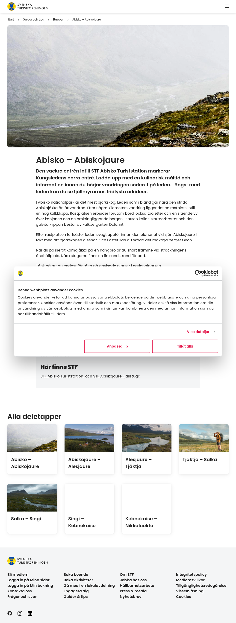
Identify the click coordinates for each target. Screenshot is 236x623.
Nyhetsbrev (131, 596)
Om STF (127, 574)
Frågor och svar (22, 596)
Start (10, 19)
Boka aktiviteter (78, 580)
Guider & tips (76, 596)
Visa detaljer (198, 331)
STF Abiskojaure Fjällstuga (116, 376)
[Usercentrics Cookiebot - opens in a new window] (198, 273)
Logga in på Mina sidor (28, 580)
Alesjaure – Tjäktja (138, 463)
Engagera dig (76, 591)
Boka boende (76, 574)
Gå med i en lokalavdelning (89, 585)
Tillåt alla (185, 346)
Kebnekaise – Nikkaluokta (141, 522)
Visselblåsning (190, 591)
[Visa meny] (227, 6)
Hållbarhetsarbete (137, 585)
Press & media (133, 591)
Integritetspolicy (191, 574)
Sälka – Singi (26, 518)
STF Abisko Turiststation (62, 376)
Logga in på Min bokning (30, 585)
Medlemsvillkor (190, 580)
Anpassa (117, 346)
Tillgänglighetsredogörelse (201, 585)
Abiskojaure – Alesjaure (84, 463)
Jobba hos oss (133, 580)
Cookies (183, 596)
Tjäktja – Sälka (200, 459)
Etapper (58, 19)
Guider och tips (33, 19)
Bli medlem (18, 574)
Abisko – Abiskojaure (86, 19)
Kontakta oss (19, 591)
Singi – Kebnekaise (82, 522)
